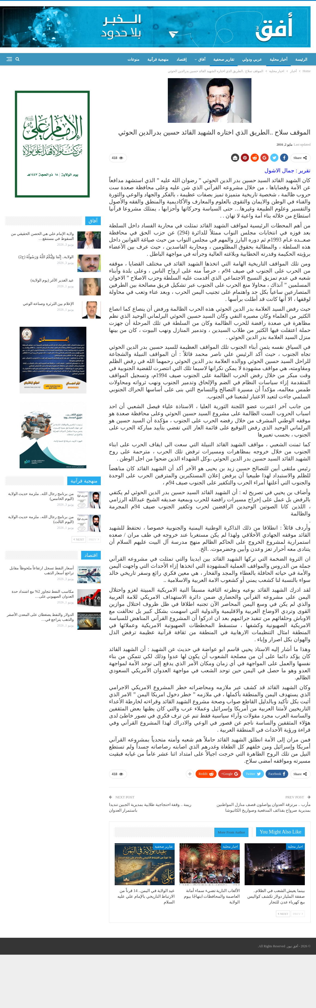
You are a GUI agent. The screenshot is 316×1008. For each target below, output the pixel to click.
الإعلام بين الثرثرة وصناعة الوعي (48, 304)
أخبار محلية (279, 59)
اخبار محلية (295, 846)
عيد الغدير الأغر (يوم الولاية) (52, 280)
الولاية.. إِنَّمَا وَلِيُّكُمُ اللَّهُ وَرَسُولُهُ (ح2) (46, 257)
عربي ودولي (252, 59)
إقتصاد (182, 59)
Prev (298, 913)
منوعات (133, 59)
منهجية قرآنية (158, 59)
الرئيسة (301, 59)
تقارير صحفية (224, 59)
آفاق (201, 59)
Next (283, 913)
